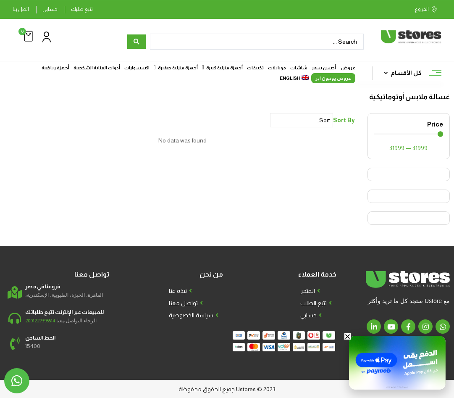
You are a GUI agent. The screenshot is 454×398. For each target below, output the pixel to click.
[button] (27, 36)
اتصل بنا (21, 9)
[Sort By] (301, 120)
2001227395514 (40, 321)
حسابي (50, 9)
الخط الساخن (40, 338)
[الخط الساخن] (14, 343)
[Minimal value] (408, 134)
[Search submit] (136, 41)
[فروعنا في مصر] (14, 292)
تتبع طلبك (82, 9)
